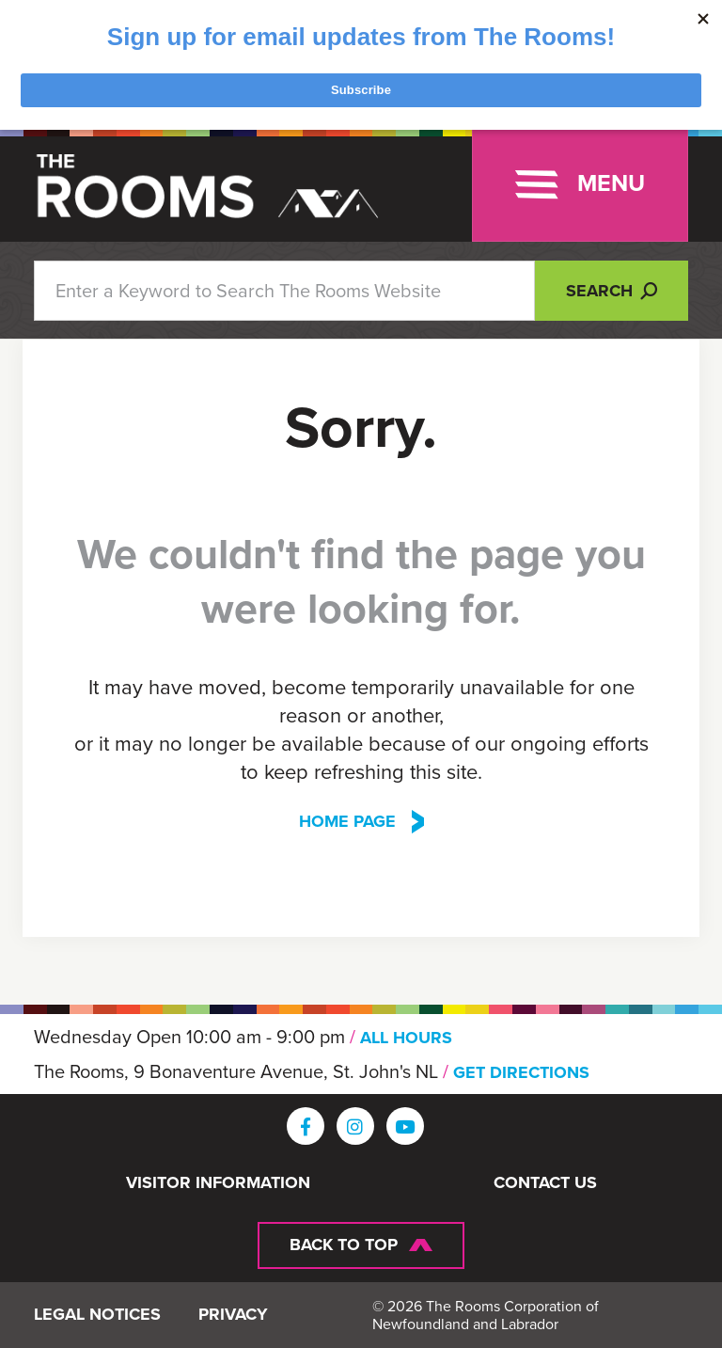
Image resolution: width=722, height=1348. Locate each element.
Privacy (233, 1315)
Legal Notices (97, 1315)
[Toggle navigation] (580, 184)
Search (611, 290)
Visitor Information (218, 1183)
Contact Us (545, 1183)
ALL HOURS (406, 1037)
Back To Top (344, 1244)
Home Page (347, 821)
